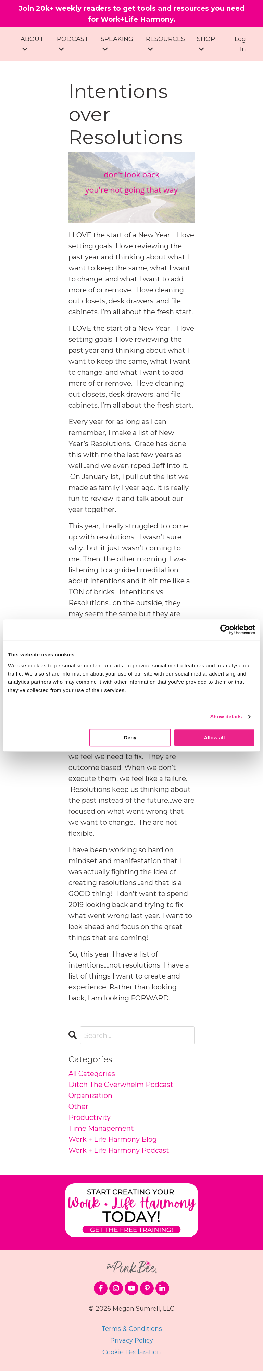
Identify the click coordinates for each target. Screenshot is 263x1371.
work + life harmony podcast (118, 1150)
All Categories (91, 1073)
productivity (89, 1117)
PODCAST (72, 43)
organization (90, 1095)
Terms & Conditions (131, 1329)
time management (101, 1128)
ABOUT (32, 43)
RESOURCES (165, 43)
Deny (130, 737)
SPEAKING (117, 43)
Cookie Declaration (131, 1352)
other (78, 1106)
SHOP (206, 43)
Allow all (214, 737)
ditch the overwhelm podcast (120, 1084)
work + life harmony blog (112, 1139)
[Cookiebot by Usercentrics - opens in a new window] (225, 629)
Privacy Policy (131, 1340)
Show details (226, 716)
